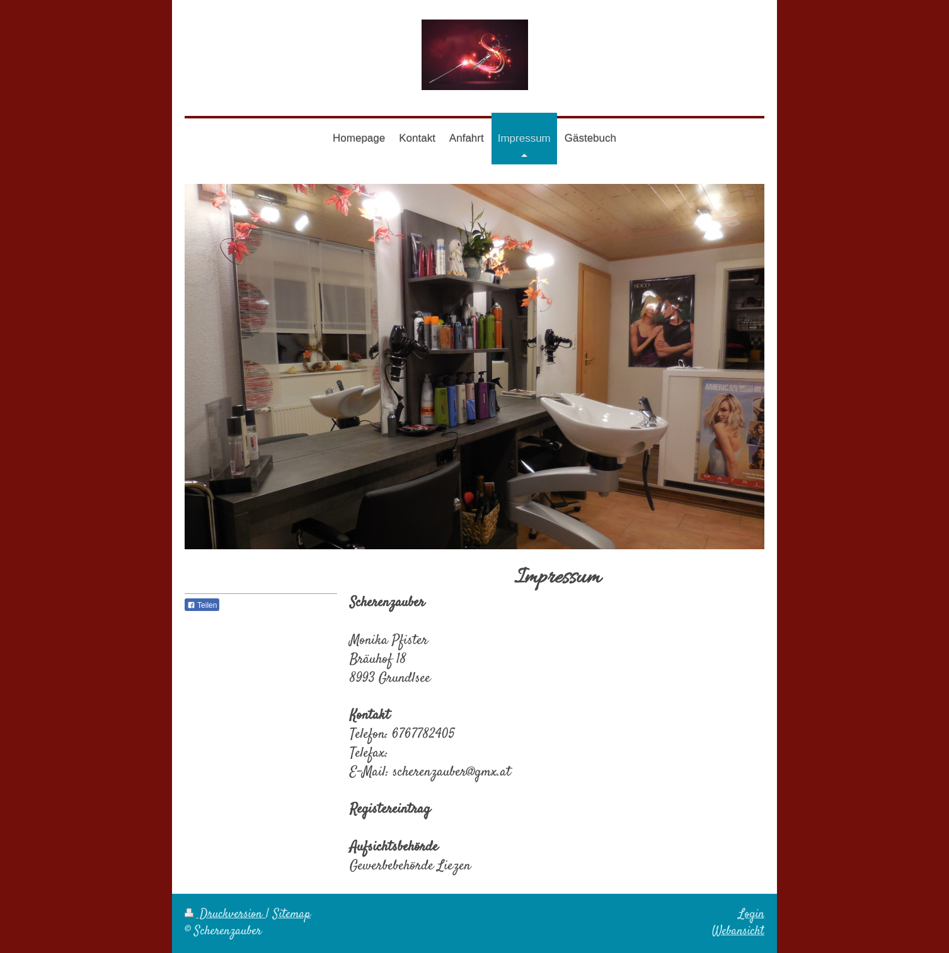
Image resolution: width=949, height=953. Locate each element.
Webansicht (738, 931)
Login (751, 914)
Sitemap (292, 914)
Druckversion (225, 914)
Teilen (202, 605)
